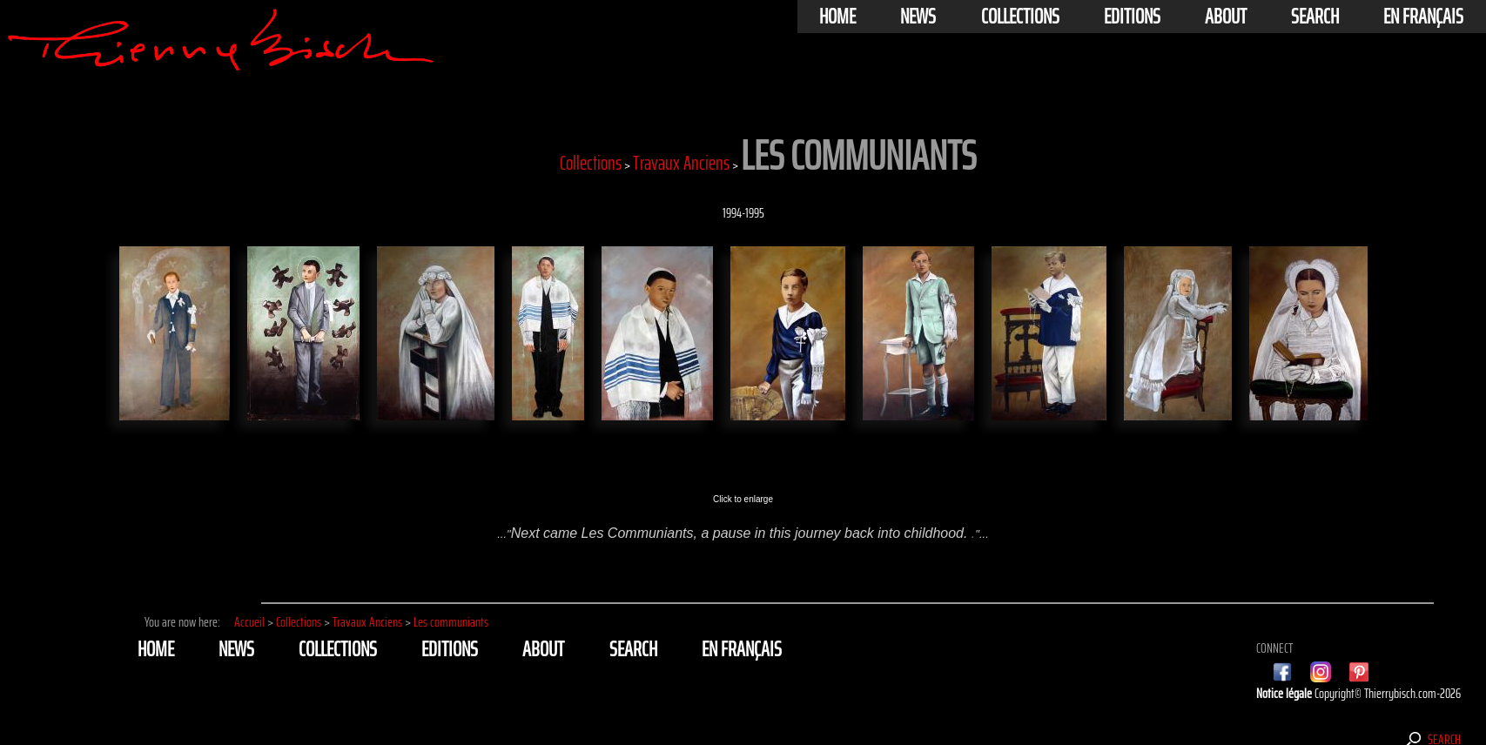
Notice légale (1285, 693)
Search (1315, 16)
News (918, 16)
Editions (1132, 16)
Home (837, 16)
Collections (1020, 16)
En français (1423, 16)
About (1226, 16)
